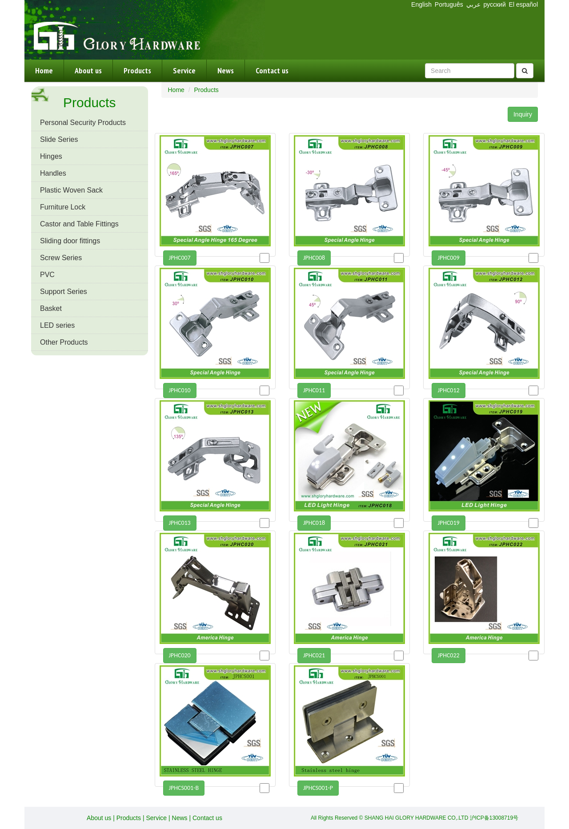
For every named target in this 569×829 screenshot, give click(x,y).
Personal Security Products (83, 122)
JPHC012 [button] (448, 390)
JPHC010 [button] (180, 390)
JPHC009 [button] (448, 258)
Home (44, 70)
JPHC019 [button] (448, 523)
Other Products (64, 342)
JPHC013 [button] (180, 523)
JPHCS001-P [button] (318, 788)
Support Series (63, 291)
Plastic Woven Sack (71, 190)
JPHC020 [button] (180, 655)
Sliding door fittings (70, 241)
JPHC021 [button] (314, 655)
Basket (51, 308)
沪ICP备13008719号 (494, 818)
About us (88, 70)
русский (495, 4)
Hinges (51, 156)
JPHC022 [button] (448, 655)
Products (137, 70)
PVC (47, 274)
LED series (57, 325)
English (421, 4)
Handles (53, 173)
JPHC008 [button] (314, 258)
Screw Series (61, 258)
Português (449, 4)
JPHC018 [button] (314, 523)
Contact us (272, 70)
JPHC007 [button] (180, 258)
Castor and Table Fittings (79, 224)
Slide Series (59, 139)
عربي (473, 4)
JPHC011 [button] (314, 390)
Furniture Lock (62, 207)
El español (523, 4)
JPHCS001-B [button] (184, 788)
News (225, 70)
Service (184, 70)
